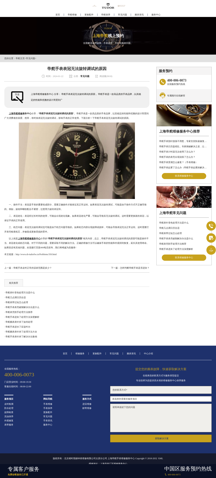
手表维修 (47, 404)
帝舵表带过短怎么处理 (170, 233)
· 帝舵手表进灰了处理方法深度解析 (21, 317)
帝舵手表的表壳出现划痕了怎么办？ (177, 157)
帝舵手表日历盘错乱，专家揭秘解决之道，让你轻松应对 (184, 146)
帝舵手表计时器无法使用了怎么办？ (177, 151)
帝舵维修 (72, 14)
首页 (58, 14)
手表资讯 (47, 420)
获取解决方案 (162, 438)
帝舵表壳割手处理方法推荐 (172, 244)
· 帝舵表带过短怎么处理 (16, 302)
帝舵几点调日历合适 (169, 228)
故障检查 (8, 412)
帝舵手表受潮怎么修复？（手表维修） (178, 162)
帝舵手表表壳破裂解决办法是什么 (176, 238)
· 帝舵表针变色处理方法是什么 (19, 292)
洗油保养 (8, 416)
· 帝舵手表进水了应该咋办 (17, 327)
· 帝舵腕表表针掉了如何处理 (18, 322)
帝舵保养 (105, 14)
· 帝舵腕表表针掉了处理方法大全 (20, 331)
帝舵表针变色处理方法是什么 (174, 223)
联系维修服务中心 (184, 176)
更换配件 (89, 14)
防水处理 (8, 408)
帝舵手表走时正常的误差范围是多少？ (32, 268)
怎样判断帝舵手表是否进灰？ (134, 268)
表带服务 (8, 425)
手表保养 (47, 408)
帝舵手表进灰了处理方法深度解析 (176, 249)
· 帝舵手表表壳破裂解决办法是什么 (21, 307)
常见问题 (122, 14)
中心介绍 (148, 353)
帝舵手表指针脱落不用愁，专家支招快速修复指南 (184, 141)
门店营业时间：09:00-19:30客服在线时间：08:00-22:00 (17, 384)
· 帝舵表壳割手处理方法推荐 (18, 312)
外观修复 (8, 420)
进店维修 (86, 404)
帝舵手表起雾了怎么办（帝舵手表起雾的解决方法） (184, 167)
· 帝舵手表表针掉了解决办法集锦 (20, 336)
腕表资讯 (139, 14)
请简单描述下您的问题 (161, 418)
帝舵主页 (20, 58)
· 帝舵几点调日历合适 (15, 297)
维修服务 (79, 353)
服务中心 (155, 14)
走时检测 (8, 404)
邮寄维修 (86, 408)
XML (160, 458)
